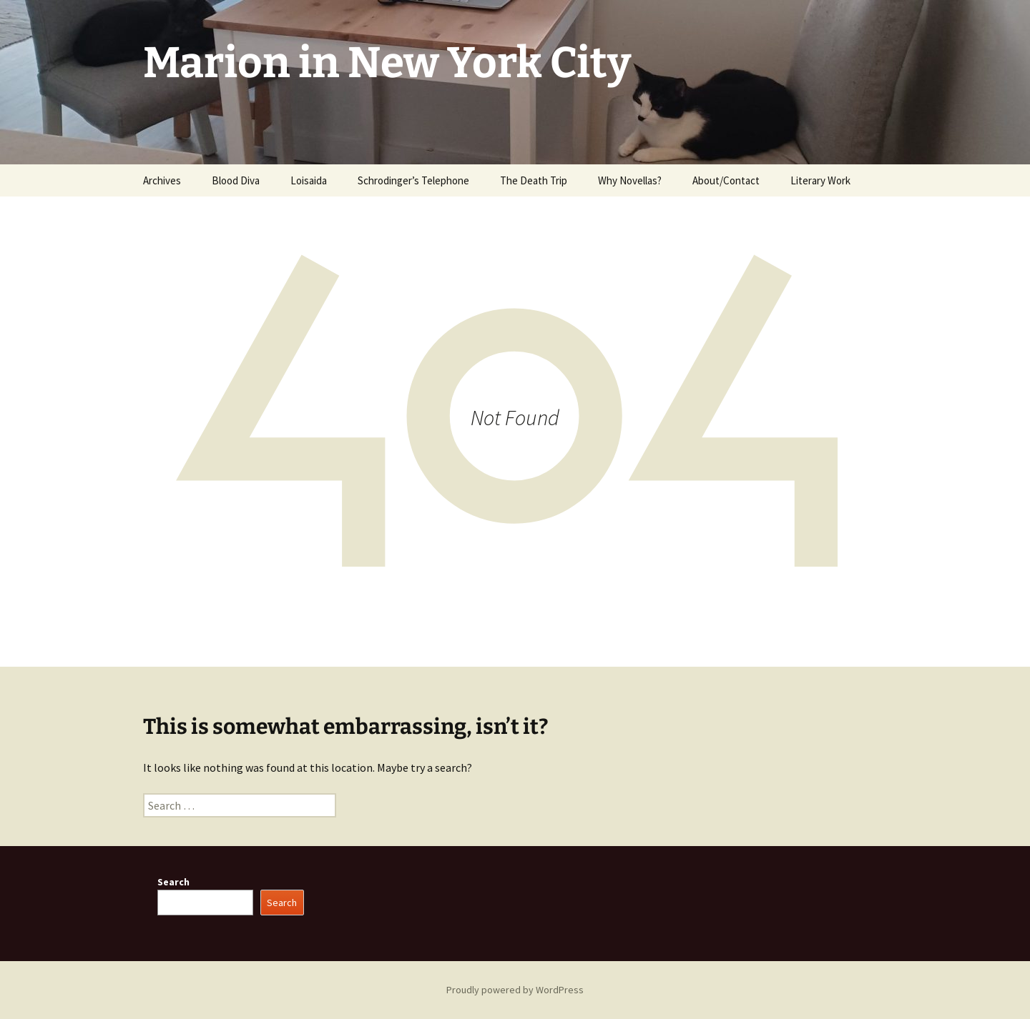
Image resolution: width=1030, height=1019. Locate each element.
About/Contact (726, 180)
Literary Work (820, 180)
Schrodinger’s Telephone (413, 180)
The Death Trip (533, 180)
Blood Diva (236, 180)
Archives (162, 180)
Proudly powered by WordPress (515, 989)
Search (173, 881)
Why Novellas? (630, 180)
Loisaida (308, 180)
